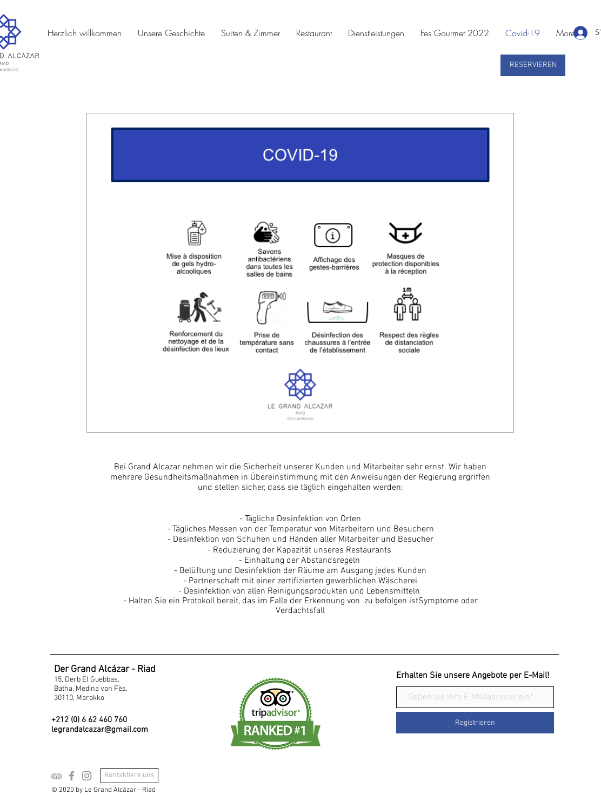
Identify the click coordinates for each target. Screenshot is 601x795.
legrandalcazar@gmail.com (99, 730)
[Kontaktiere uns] (129, 775)
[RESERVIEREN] (532, 65)
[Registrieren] (475, 722)
